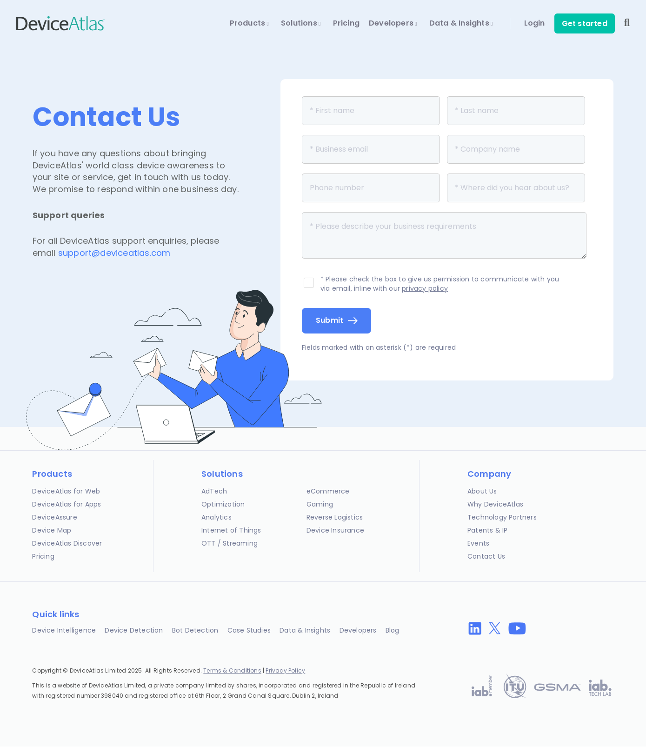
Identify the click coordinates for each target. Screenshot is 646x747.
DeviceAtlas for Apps (66, 504)
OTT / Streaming (229, 543)
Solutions (301, 23)
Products (249, 23)
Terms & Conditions (232, 670)
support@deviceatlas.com (114, 253)
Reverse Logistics (334, 517)
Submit (330, 320)
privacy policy (425, 288)
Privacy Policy (285, 670)
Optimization (223, 504)
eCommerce (328, 491)
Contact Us (486, 556)
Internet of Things (231, 530)
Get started (584, 23)
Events (478, 543)
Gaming (319, 504)
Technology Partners (502, 517)
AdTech (214, 491)
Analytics (216, 517)
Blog (393, 630)
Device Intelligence (64, 630)
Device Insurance (335, 530)
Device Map (51, 530)
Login (534, 23)
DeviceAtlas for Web (66, 491)
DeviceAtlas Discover (67, 543)
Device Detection (134, 630)
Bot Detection (195, 630)
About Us (482, 491)
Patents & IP (487, 530)
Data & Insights (461, 23)
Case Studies (249, 630)
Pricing (346, 23)
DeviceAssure (54, 517)
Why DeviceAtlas (495, 504)
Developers (393, 23)
